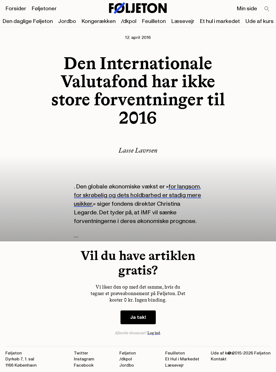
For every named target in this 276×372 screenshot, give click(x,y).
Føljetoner (44, 8)
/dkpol (128, 21)
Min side (247, 8)
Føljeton (127, 353)
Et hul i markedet (220, 21)
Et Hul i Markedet (182, 359)
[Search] (267, 9)
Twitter (81, 353)
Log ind (153, 333)
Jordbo (67, 21)
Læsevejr (182, 21)
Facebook (84, 365)
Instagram (84, 359)
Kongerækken (98, 21)
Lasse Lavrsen (138, 150)
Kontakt (218, 359)
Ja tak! (138, 317)
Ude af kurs (259, 21)
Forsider (15, 8)
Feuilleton (154, 21)
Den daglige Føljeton (27, 21)
